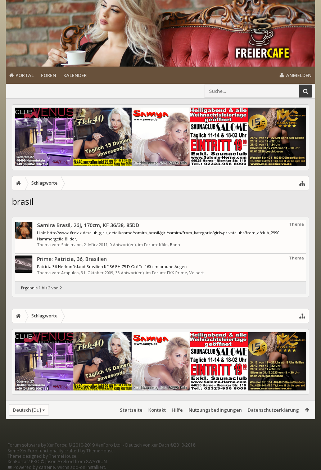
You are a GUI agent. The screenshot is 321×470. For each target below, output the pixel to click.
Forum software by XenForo (65, 445)
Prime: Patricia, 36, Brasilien (72, 259)
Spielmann (71, 244)
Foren (48, 75)
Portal (24, 75)
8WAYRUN (96, 461)
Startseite (131, 410)
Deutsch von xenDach (160, 445)
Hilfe (177, 410)
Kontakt (157, 410)
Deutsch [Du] (27, 410)
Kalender (75, 75)
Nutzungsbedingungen (215, 410)
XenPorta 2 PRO (24, 461)
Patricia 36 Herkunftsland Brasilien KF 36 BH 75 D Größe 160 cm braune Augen (112, 266)
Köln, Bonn (169, 244)
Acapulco (70, 272)
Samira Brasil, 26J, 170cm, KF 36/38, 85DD (88, 225)
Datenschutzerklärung (273, 410)
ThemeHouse (100, 451)
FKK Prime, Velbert (185, 272)
